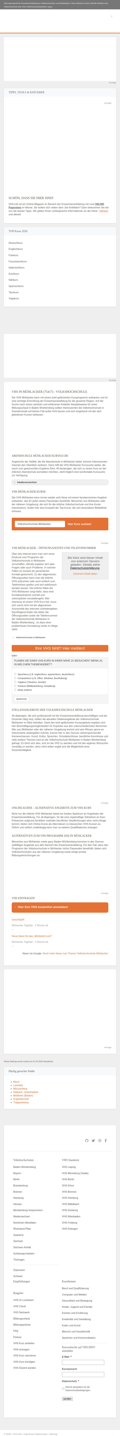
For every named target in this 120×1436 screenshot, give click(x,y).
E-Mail (67, 1354)
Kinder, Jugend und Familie (77, 1305)
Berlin (16, 1177)
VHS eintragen (21, 1347)
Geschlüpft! (18, 917)
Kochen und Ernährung (75, 1311)
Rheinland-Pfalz (22, 1226)
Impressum (29, 1432)
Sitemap (53, 1432)
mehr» (50, 7)
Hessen (17, 1202)
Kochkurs (14, 274)
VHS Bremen (69, 1189)
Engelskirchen (21, 1097)
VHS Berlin (68, 1177)
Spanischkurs (16, 286)
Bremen (17, 1189)
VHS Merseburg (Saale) (75, 1171)
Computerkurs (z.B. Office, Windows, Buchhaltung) (42, 677)
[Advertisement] (60, 59)
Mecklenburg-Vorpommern (28, 1208)
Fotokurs (13, 255)
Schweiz (18, 1274)
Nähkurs (13, 280)
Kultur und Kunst (71, 1323)
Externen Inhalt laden (85, 573)
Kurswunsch (69, 1366)
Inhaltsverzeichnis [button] (25, 482)
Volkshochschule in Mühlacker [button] (28, 637)
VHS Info (17, 1432)
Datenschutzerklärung (85, 568)
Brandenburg (20, 1183)
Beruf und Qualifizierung (75, 1286)
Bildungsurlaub (21, 1316)
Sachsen (18, 1239)
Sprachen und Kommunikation (78, 1335)
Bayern (17, 1171)
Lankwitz (18, 1083)
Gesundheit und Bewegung (77, 1298)
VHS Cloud (19, 1304)
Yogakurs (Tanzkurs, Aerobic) (32, 681)
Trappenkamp (21, 1100)
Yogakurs (14, 298)
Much (16, 1079)
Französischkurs (18, 261)
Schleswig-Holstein (23, 1251)
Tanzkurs (14, 292)
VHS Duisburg (70, 1208)
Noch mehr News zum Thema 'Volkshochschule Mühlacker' (75, 951)
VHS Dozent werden (24, 1366)
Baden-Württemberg (24, 1165)
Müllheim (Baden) (23, 1093)
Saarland (18, 1233)
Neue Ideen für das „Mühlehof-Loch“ (32, 934)
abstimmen (21, 698)
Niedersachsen (21, 1214)
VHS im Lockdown (23, 1298)
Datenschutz (70, 1379)
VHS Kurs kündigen (24, 1359)
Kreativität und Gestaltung (76, 1317)
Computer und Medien (74, 1292)
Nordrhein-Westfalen (24, 1220)
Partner (17, 1335)
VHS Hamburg (70, 1196)
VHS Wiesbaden (71, 1214)
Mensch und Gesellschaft (76, 1329)
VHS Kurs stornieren (24, 1353)
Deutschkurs (15, 243)
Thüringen (19, 1257)
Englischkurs (16, 249)
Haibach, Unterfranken (25, 1090)
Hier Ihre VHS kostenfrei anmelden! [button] (41, 906)
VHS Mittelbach (70, 1202)
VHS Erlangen (70, 1226)
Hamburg (18, 1196)
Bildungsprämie (21, 1322)
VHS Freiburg (69, 1220)
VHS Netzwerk (21, 1310)
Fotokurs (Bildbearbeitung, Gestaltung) (36, 685)
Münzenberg (20, 1086)
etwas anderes (25, 689)
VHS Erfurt (68, 1183)
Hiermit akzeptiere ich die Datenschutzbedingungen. (78, 1386)
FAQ (15, 1329)
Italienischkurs (16, 267)
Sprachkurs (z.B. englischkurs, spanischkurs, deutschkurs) (46, 673)
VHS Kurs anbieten (24, 1341)
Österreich (19, 1268)
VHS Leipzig (69, 1165)
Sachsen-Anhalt (22, 1245)
